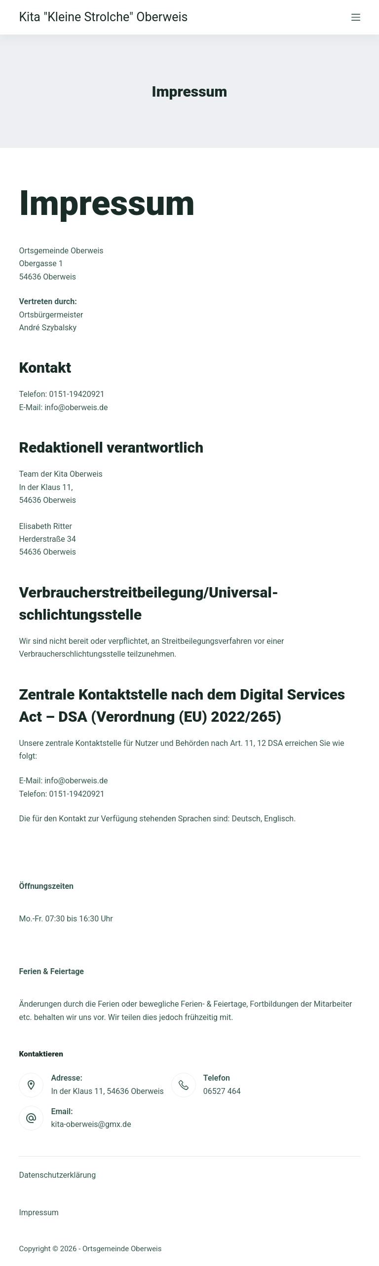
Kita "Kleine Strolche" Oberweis (103, 17)
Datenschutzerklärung (57, 1175)
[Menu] (355, 17)
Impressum (39, 1212)
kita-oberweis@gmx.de (91, 1124)
